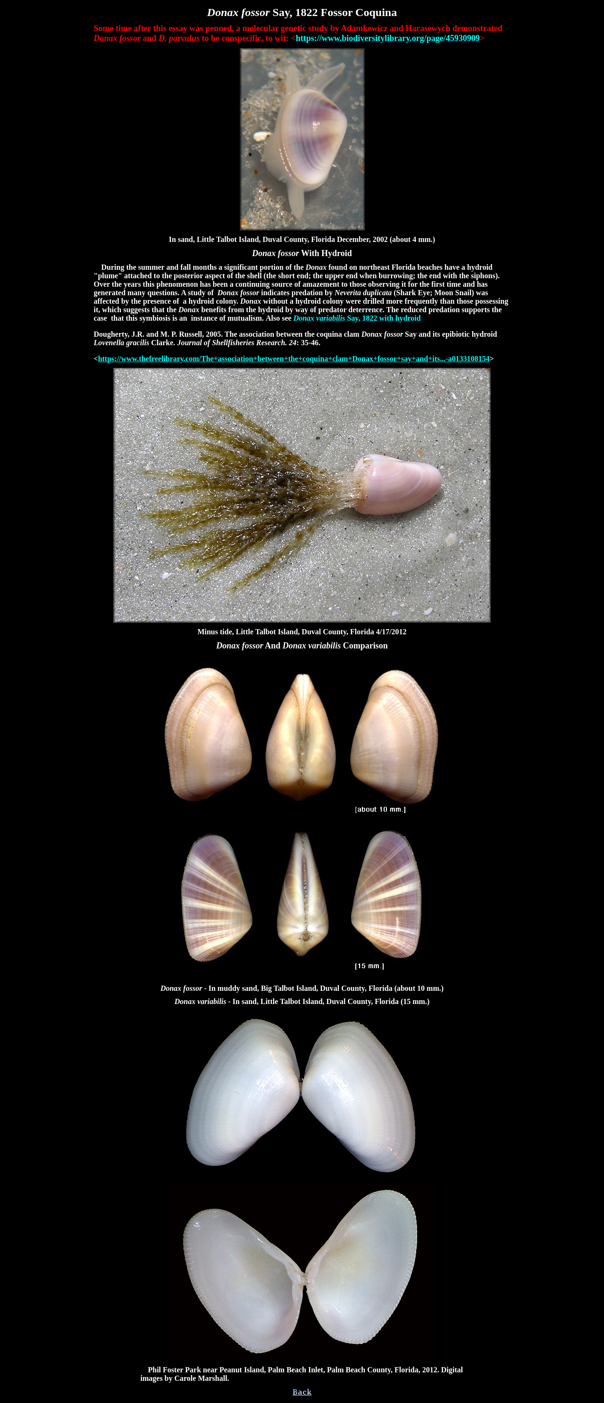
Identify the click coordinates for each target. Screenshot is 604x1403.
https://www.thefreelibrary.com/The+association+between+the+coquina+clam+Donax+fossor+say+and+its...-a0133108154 (294, 359)
